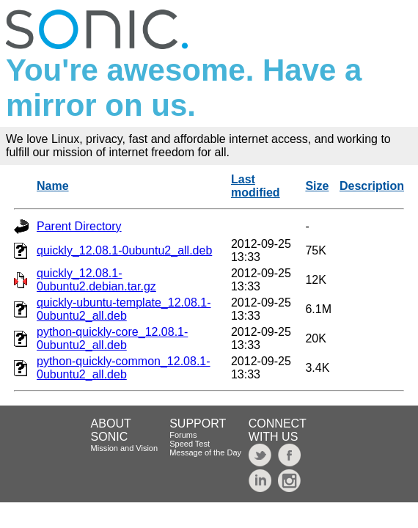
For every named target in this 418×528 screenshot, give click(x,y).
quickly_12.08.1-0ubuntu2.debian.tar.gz (96, 280)
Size (317, 186)
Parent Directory (79, 226)
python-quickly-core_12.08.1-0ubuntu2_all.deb (112, 338)
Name (53, 186)
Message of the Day (205, 452)
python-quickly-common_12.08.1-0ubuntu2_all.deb (123, 368)
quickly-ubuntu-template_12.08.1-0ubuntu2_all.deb (123, 309)
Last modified (255, 186)
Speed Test (189, 443)
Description (372, 186)
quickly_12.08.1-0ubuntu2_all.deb (124, 250)
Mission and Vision (124, 448)
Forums (183, 434)
